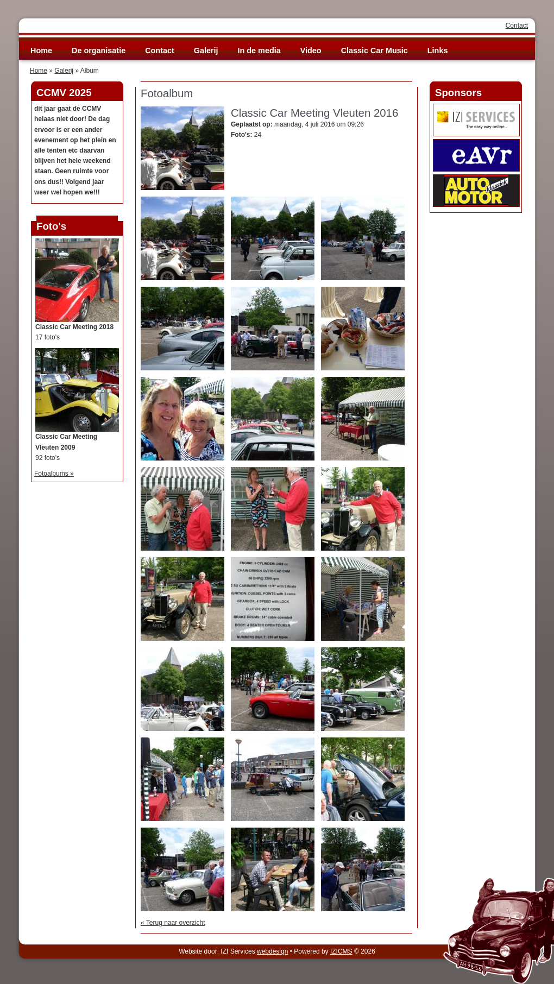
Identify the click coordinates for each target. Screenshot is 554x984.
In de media (259, 50)
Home (41, 50)
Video (311, 50)
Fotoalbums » (54, 473)
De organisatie (98, 50)
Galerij (206, 50)
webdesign (272, 951)
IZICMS (341, 951)
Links (437, 50)
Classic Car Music (374, 50)
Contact (517, 25)
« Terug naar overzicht (173, 922)
